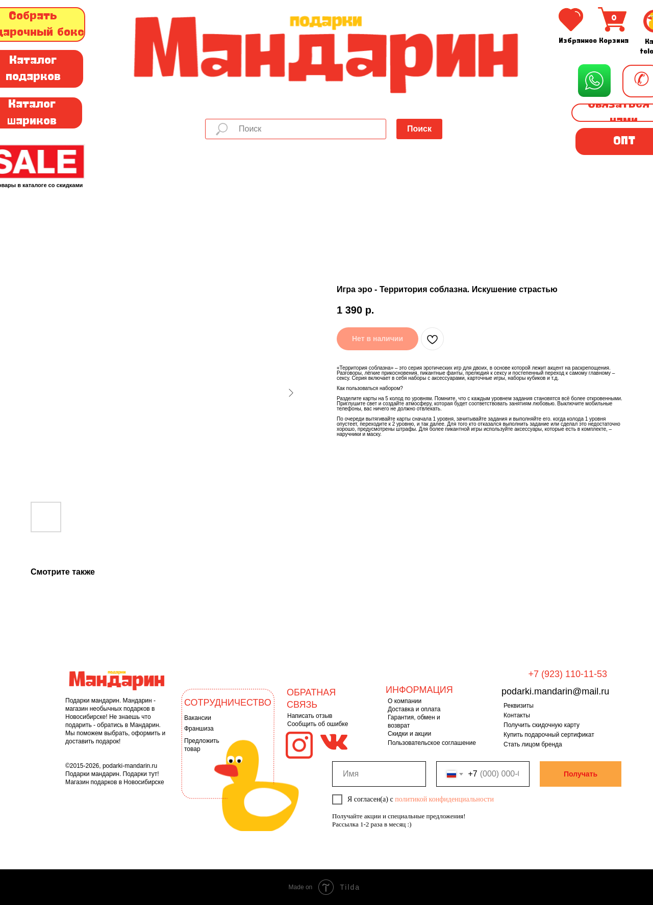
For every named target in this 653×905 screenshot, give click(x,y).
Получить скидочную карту (542, 725)
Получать (580, 774)
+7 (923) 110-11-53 (567, 674)
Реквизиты (519, 705)
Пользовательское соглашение (432, 742)
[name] (379, 774)
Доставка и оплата (414, 709)
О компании (404, 701)
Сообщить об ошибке (317, 724)
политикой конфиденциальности (444, 799)
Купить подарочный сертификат (549, 734)
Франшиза (199, 728)
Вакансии (197, 717)
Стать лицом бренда (533, 744)
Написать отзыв (309, 715)
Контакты (517, 715)
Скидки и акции (409, 733)
